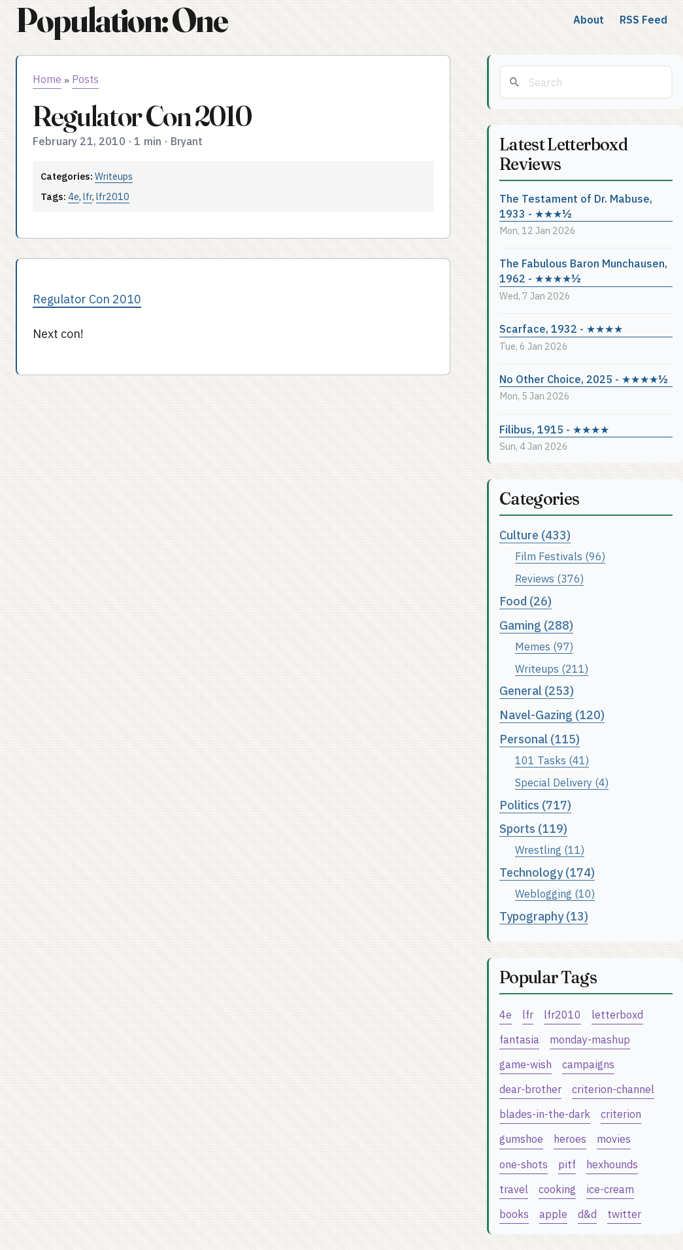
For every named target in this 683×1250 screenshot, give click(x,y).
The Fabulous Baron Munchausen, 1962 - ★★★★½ (583, 270)
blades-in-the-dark (544, 1114)
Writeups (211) (551, 668)
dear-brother (530, 1089)
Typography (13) (543, 916)
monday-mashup (590, 1039)
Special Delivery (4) (561, 782)
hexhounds (612, 1164)
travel (513, 1189)
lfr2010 (112, 196)
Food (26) (525, 601)
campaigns (588, 1064)
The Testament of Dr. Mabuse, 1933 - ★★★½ (575, 206)
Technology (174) (547, 872)
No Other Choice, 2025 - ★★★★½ (583, 379)
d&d (587, 1214)
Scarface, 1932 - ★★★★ (561, 328)
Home (47, 79)
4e (73, 196)
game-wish (525, 1064)
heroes (570, 1138)
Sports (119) (533, 828)
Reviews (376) (549, 578)
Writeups (114, 176)
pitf (567, 1164)
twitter (624, 1214)
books (514, 1214)
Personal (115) (539, 739)
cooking (557, 1189)
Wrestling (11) (549, 849)
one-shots (523, 1164)
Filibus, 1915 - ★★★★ (554, 429)
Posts (85, 79)
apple (553, 1214)
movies (614, 1138)
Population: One (121, 20)
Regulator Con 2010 (87, 299)
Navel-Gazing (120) (552, 714)
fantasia (519, 1039)
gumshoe (521, 1138)
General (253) (536, 690)
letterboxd (617, 1014)
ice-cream (610, 1189)
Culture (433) (535, 535)
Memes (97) (544, 646)
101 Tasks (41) (552, 760)
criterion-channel (613, 1089)
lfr (87, 196)
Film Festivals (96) (560, 556)
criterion (621, 1114)
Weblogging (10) (555, 893)
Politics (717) (535, 805)
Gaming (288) (536, 625)
